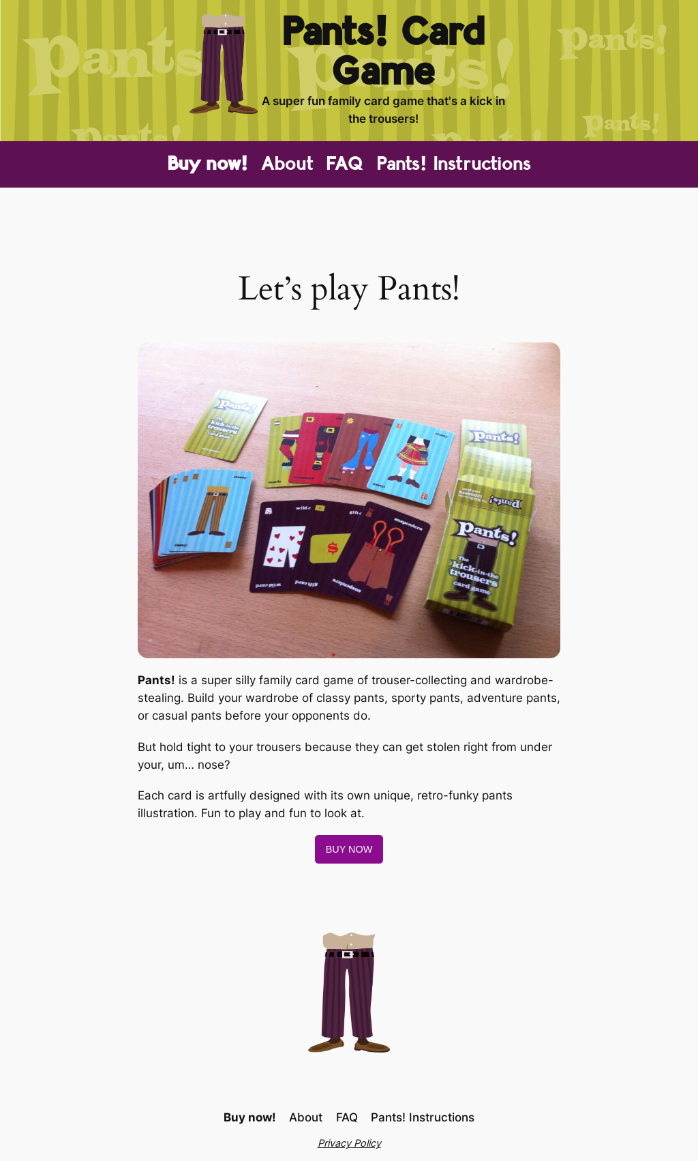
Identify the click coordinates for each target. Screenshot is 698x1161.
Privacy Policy (349, 1143)
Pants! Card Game (383, 52)
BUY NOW (349, 849)
